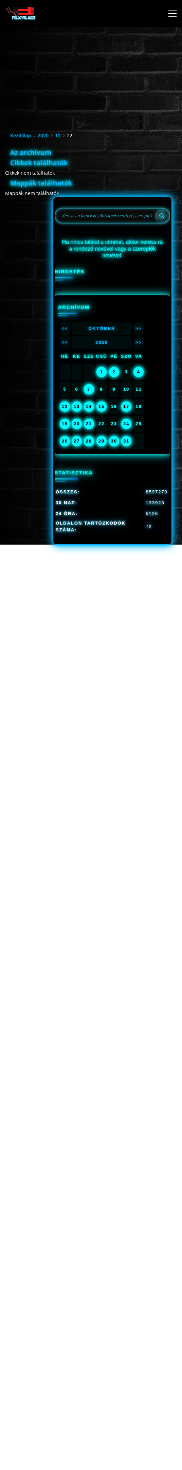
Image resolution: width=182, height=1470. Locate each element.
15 (101, 406)
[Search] (161, 215)
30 (114, 441)
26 (65, 441)
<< (64, 328)
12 (65, 406)
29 (101, 441)
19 (65, 423)
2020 (43, 135)
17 (126, 406)
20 (77, 423)
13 (77, 406)
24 (126, 423)
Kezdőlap (20, 135)
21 (89, 423)
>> (138, 328)
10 (57, 135)
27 (77, 441)
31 (126, 441)
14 (89, 406)
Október (101, 328)
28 (89, 441)
